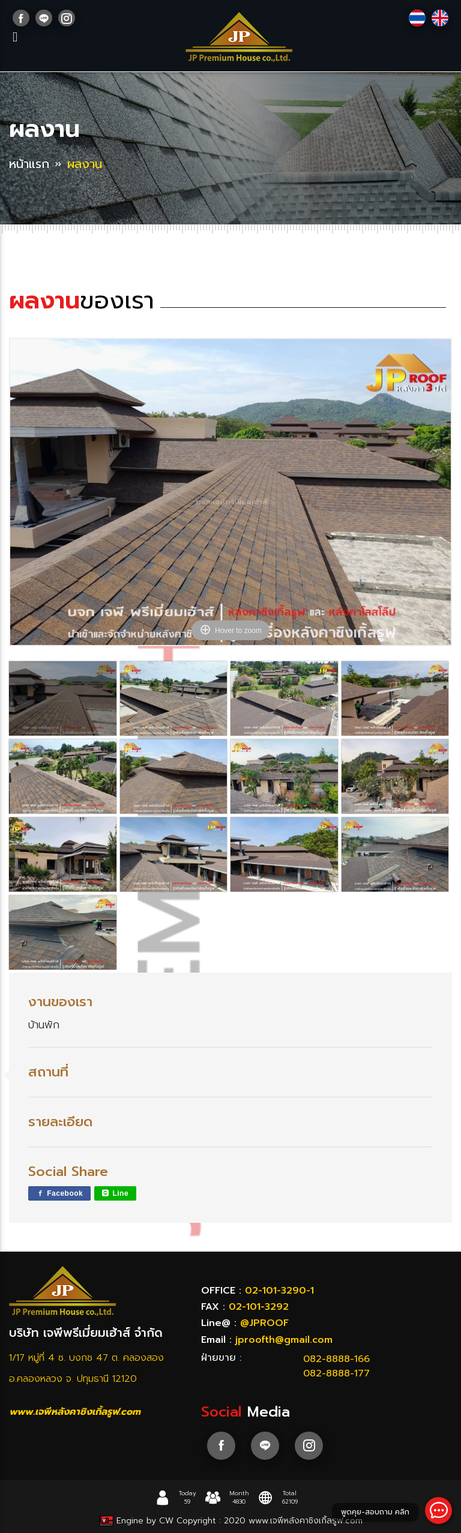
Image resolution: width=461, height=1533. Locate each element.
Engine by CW (137, 1520)
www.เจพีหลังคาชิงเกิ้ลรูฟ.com (74, 1412)
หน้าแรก (29, 164)
